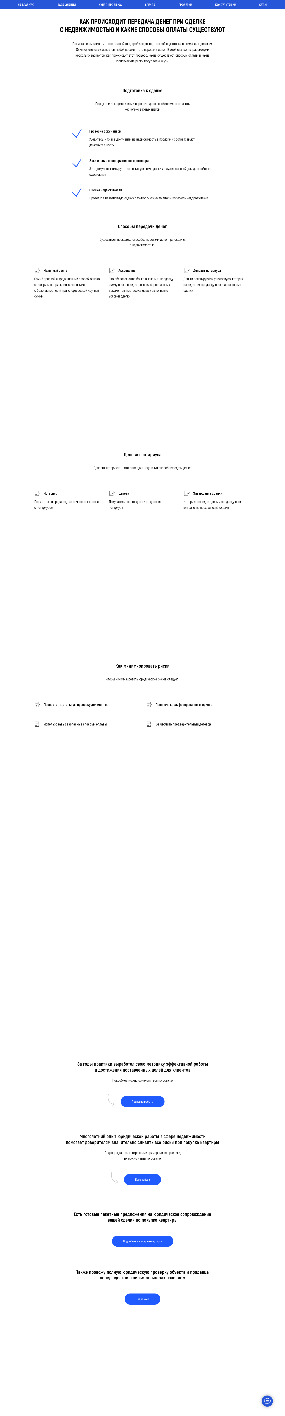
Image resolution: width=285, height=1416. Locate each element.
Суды (263, 5)
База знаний (66, 5)
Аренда (150, 5)
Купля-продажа (110, 5)
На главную (26, 5)
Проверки (185, 5)
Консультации (225, 5)
